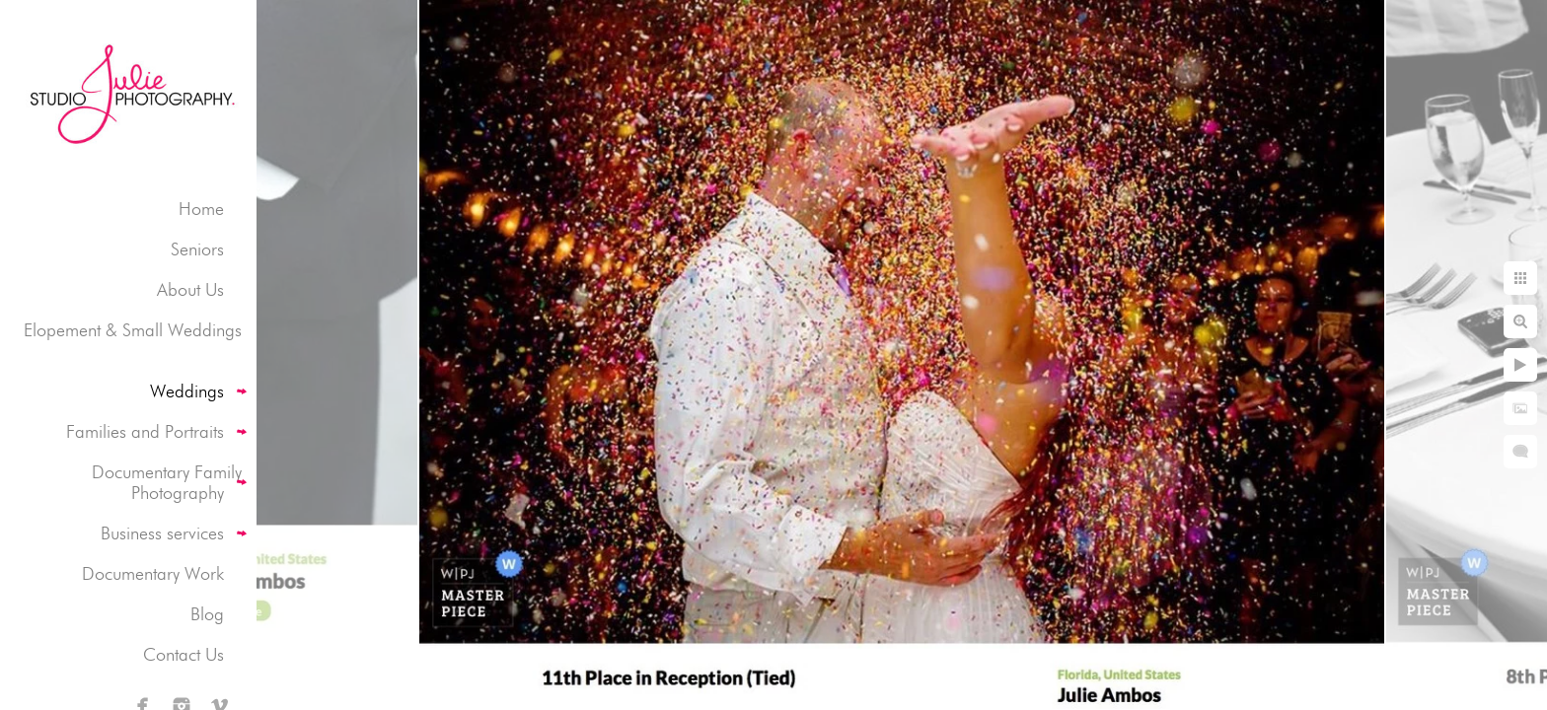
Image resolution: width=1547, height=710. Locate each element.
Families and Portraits (145, 431)
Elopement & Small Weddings (133, 330)
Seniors (197, 249)
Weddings (187, 391)
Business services (162, 533)
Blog (207, 614)
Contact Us (183, 654)
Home (201, 208)
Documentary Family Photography (167, 482)
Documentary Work (153, 573)
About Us (190, 289)
